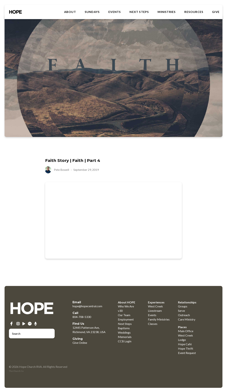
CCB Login (124, 341)
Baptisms (124, 328)
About (70, 11)
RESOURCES (193, 11)
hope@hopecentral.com (87, 306)
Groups (182, 306)
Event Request (187, 353)
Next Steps (139, 11)
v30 (120, 310)
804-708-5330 (82, 317)
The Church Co (16, 371)
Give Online (80, 342)
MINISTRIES (167, 11)
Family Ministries (159, 319)
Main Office (185, 331)
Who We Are (126, 306)
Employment (126, 319)
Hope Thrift (185, 348)
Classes (152, 323)
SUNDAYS (92, 11)
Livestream (155, 310)
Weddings (124, 332)
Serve (181, 310)
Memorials (125, 337)
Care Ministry (186, 319)
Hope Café (185, 344)
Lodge (182, 339)
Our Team (124, 315)
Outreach (184, 315)
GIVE (216, 11)
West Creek (155, 306)
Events (114, 11)
